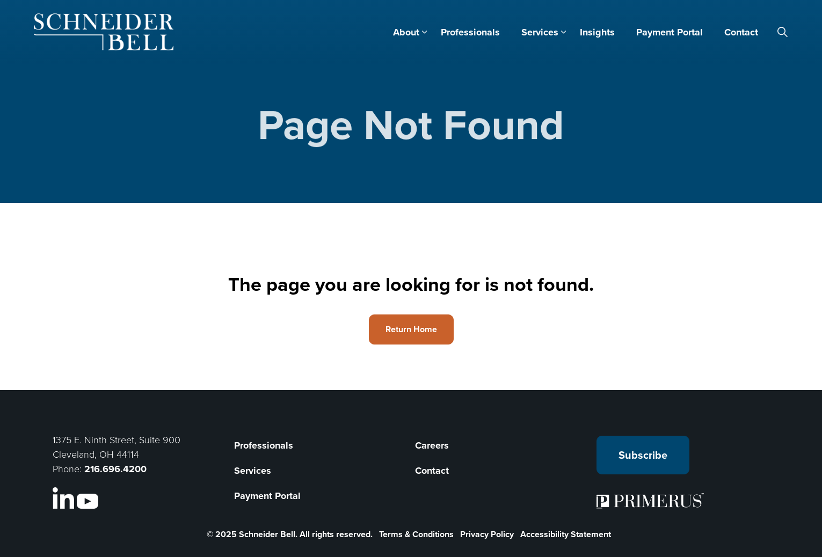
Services (539, 32)
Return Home (411, 329)
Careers (432, 445)
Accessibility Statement (565, 534)
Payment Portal (669, 32)
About (406, 32)
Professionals (470, 32)
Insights (597, 32)
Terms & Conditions (416, 534)
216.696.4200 (115, 469)
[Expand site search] (783, 32)
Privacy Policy (487, 534)
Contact (741, 32)
